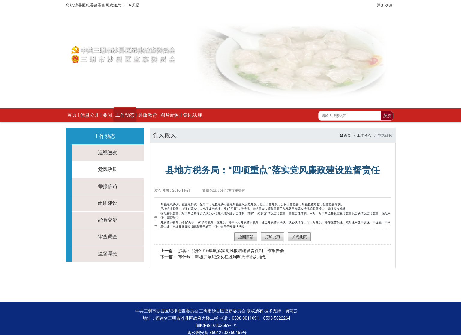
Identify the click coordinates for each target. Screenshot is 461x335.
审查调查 (107, 223)
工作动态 (364, 121)
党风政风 (107, 155)
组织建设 (107, 189)
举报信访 (107, 172)
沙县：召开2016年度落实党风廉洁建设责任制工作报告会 (222, 236)
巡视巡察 (107, 139)
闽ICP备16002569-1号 (216, 311)
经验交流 (107, 206)
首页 (347, 121)
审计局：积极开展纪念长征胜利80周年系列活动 (213, 243)
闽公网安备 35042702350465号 (216, 318)
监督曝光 (107, 240)
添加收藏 (385, 5)
